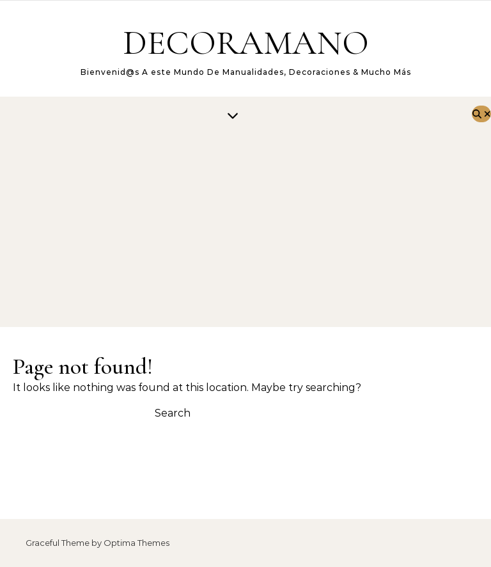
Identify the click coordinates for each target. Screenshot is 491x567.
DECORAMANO (246, 42)
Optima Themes (136, 543)
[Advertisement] (232, 231)
